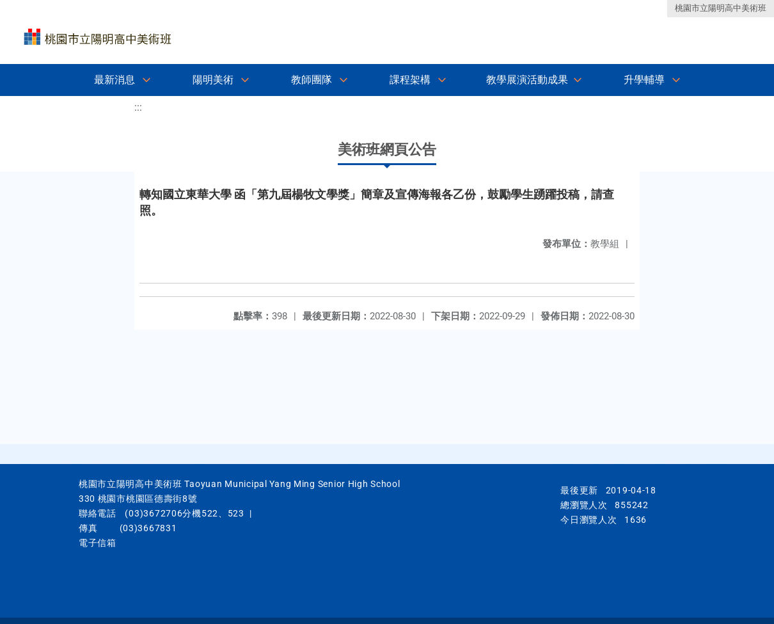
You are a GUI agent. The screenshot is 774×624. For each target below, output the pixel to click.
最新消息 (114, 80)
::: (138, 107)
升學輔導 (644, 80)
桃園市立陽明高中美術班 (720, 8)
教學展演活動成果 (527, 80)
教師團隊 (311, 80)
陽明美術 (213, 80)
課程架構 (410, 80)
